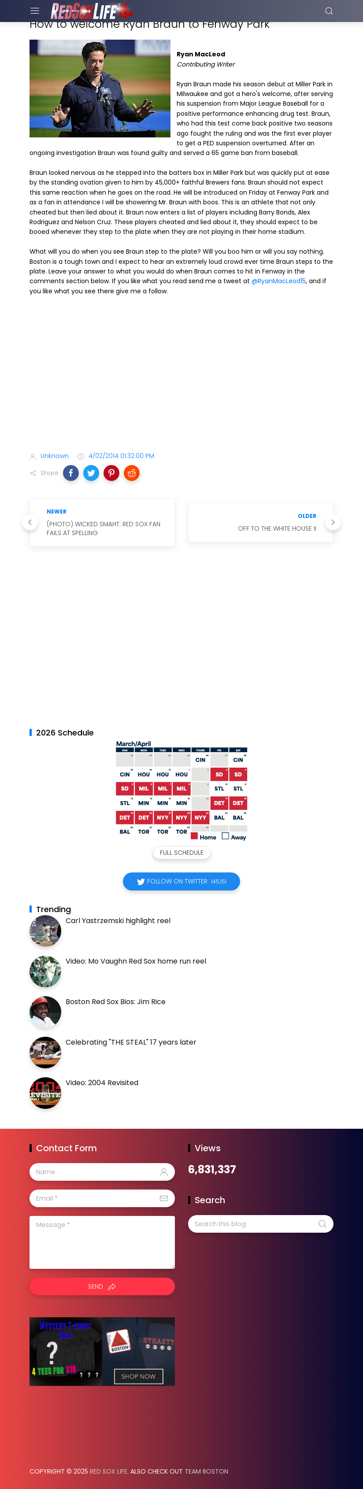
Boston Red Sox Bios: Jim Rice (116, 1002)
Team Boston (206, 1471)
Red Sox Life (108, 1471)
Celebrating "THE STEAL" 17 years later (131, 1042)
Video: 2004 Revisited (102, 1083)
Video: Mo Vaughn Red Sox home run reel (136, 961)
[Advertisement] (181, 375)
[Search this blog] (260, 1224)
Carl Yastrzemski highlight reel (118, 921)
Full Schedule (182, 852)
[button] (71, 473)
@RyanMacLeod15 (279, 281)
